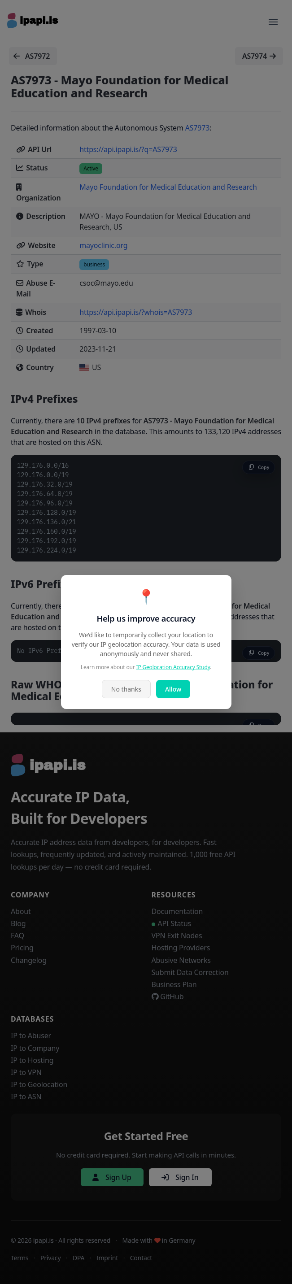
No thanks (126, 689)
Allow (173, 689)
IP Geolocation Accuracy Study (173, 667)
